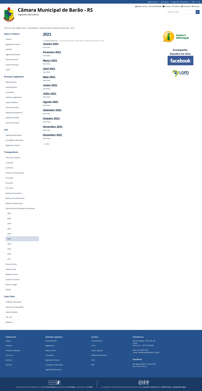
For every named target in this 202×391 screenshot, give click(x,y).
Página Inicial (153, 2)
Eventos (9, 365)
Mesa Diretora (50, 350)
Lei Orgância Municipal (54, 365)
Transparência (32, 28)
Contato (168, 6)
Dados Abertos (97, 350)
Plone (91, 387)
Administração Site (51, 41)
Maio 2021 (49, 77)
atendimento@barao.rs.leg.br (148, 352)
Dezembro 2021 (52, 135)
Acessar (197, 6)
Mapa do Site (142, 6)
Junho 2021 (50, 85)
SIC (199, 2)
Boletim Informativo (99, 355)
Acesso (8, 341)
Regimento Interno (52, 360)
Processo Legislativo (14, 76)
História (9, 345)
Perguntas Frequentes (180, 2)
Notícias (9, 360)
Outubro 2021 (51, 118)
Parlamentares (51, 341)
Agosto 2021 (50, 102)
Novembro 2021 (52, 126)
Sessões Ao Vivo (180, 53)
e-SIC (93, 345)
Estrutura (9, 355)
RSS (193, 2)
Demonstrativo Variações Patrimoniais (54, 28)
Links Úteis (9, 296)
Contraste (186, 6)
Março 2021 (50, 60)
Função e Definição (13, 350)
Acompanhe (180, 50)
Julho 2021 (49, 93)
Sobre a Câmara (12, 34)
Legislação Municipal (53, 369)
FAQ (93, 360)
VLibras (177, 6)
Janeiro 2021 (50, 44)
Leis (6, 129)
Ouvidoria (164, 2)
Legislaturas (49, 345)
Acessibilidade (156, 6)
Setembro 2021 (52, 110)
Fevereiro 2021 (52, 52)
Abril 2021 (49, 68)
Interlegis (71, 387)
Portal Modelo (51, 387)
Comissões (49, 355)
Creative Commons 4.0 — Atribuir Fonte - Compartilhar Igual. (164, 387)
